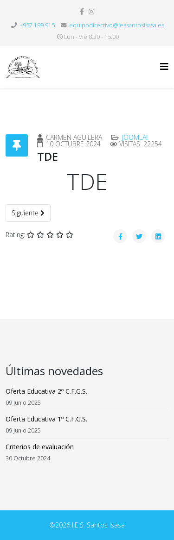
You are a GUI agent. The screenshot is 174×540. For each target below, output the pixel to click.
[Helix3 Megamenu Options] (164, 66)
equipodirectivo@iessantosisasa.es (116, 25)
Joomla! (135, 137)
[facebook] (82, 11)
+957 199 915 (37, 25)
